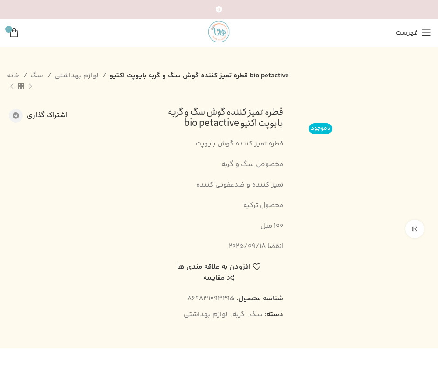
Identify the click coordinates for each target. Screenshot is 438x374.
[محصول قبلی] (30, 86)
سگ (37, 75)
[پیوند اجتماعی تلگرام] (219, 9)
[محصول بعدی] (11, 86)
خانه (14, 75)
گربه (239, 314)
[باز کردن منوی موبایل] (413, 32)
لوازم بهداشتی (77, 75)
